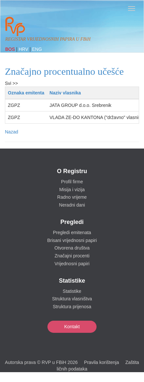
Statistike (72, 291)
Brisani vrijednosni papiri (72, 240)
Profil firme (72, 181)
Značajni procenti (72, 255)
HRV (24, 49)
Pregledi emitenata (72, 232)
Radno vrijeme (72, 197)
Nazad (11, 131)
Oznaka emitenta (26, 92)
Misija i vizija (72, 189)
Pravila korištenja (101, 362)
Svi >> (11, 83)
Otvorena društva (71, 248)
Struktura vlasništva (72, 298)
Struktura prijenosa (72, 306)
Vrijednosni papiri (72, 263)
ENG (37, 49)
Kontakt (72, 326)
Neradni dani (72, 205)
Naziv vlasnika (65, 92)
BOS (10, 49)
